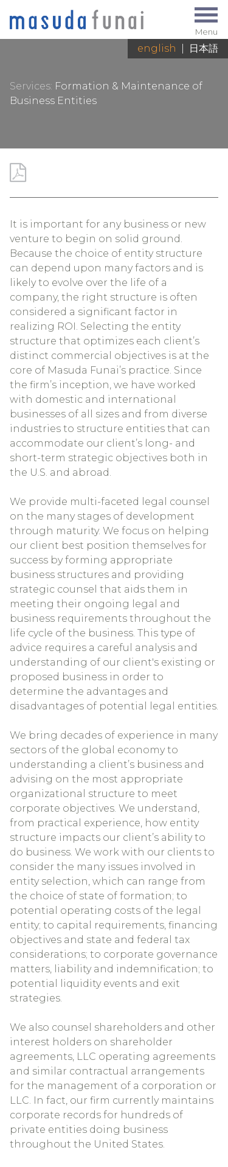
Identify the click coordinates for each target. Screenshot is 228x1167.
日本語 (203, 48)
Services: (31, 86)
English (156, 48)
